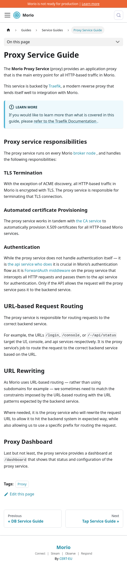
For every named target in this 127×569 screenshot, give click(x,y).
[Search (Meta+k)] (118, 15)
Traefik (55, 86)
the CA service (88, 221)
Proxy (22, 484)
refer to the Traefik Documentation (65, 121)
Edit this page (19, 494)
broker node (85, 153)
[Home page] (8, 30)
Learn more (90, 3)
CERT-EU (65, 558)
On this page (18, 41)
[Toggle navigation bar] (7, 15)
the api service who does (30, 264)
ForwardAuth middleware (47, 270)
